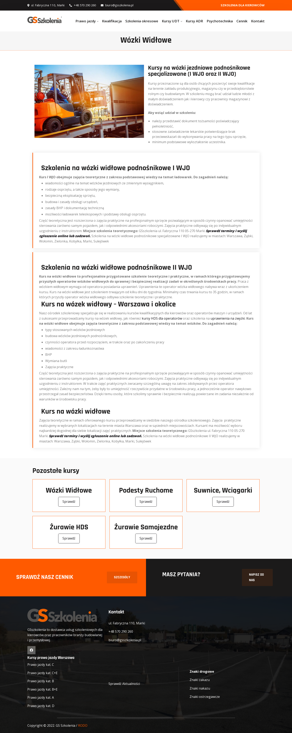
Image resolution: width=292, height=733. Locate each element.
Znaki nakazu (200, 688)
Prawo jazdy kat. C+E (43, 673)
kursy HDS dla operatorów (162, 318)
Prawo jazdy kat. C (41, 664)
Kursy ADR (194, 21)
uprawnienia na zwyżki (227, 318)
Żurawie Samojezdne (146, 527)
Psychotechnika (220, 21)
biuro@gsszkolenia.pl (120, 5)
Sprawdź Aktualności (124, 684)
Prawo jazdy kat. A (41, 697)
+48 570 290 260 (83, 5)
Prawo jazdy (85, 21)
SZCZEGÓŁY (122, 577)
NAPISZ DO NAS (256, 578)
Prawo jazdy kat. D (41, 706)
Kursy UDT (170, 21)
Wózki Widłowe (69, 490)
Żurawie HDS (69, 527)
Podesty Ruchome (146, 490)
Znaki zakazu (200, 680)
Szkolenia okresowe (141, 21)
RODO (82, 725)
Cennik (241, 21)
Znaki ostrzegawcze (205, 697)
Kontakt (258, 21)
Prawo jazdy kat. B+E (43, 689)
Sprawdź (68, 502)
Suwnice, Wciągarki (223, 490)
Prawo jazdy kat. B (41, 681)
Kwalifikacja (112, 21)
